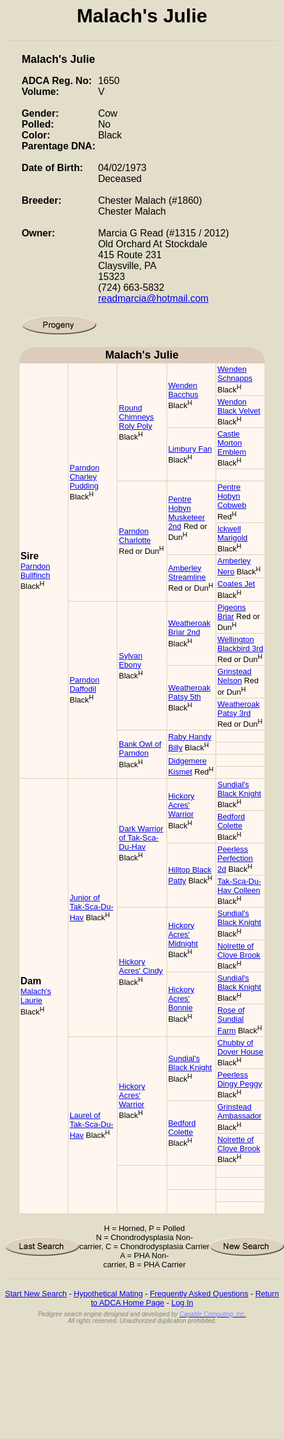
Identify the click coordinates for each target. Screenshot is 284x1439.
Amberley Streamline (187, 573)
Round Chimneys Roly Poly (136, 416)
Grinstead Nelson (234, 676)
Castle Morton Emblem (231, 442)
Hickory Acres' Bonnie (181, 998)
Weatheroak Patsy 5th (189, 692)
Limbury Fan (190, 448)
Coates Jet (236, 583)
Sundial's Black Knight (239, 789)
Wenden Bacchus (183, 390)
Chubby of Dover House (240, 1047)
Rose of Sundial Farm (231, 1020)
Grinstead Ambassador (239, 1111)
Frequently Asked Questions (199, 1293)
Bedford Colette (231, 821)
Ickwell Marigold (232, 533)
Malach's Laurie (36, 996)
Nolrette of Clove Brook (238, 950)
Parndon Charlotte (135, 536)
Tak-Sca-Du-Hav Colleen (239, 886)
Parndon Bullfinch (35, 571)
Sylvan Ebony (130, 660)
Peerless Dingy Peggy (239, 1079)
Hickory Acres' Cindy (141, 966)
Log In (182, 1302)
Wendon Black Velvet (238, 406)
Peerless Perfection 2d (235, 859)
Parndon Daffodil (84, 684)
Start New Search (36, 1293)
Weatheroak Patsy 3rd (238, 709)
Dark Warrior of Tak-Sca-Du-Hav (141, 837)
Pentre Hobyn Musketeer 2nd (186, 513)
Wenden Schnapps (235, 374)
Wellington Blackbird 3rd (240, 644)
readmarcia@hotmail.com (153, 298)
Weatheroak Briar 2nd (189, 628)
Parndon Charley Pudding (84, 476)
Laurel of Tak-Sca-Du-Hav (91, 1125)
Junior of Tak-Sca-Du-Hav (91, 907)
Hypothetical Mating (108, 1293)
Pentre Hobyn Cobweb (231, 496)
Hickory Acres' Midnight (183, 934)
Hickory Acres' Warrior (181, 805)
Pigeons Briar (231, 612)
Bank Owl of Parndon (140, 748)
